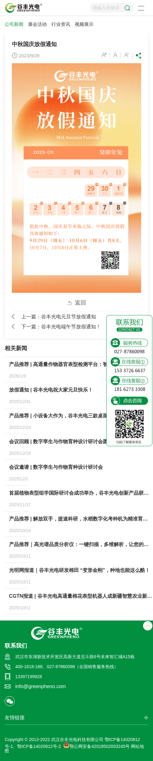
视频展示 (84, 24)
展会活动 (37, 24)
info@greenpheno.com (40, 686)
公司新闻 (14, 24)
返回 (80, 303)
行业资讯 (60, 24)
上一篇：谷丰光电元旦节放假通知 (58, 316)
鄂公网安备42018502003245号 (96, 746)
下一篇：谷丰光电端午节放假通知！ (61, 326)
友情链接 (15, 717)
